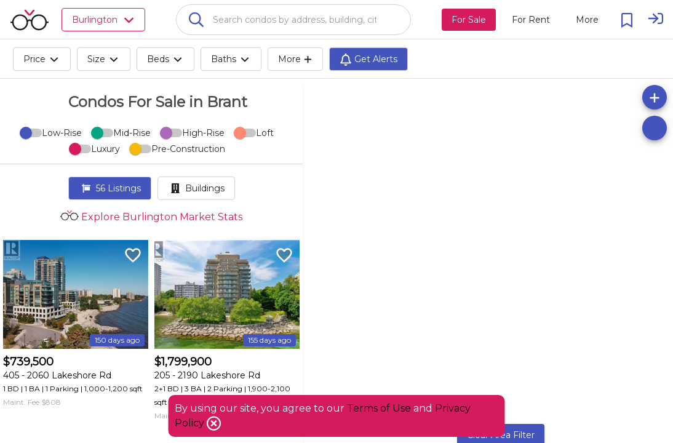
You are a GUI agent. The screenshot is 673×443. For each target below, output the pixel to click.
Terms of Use (379, 408)
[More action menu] (587, 20)
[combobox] (293, 19)
